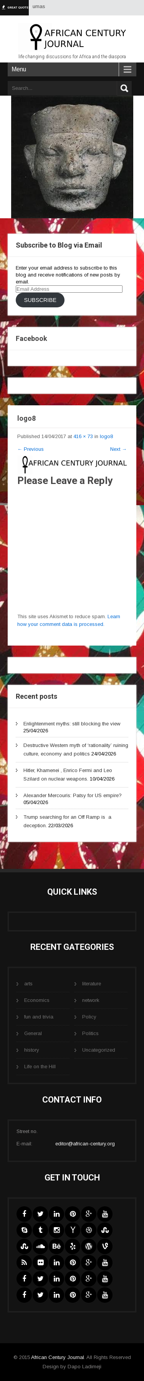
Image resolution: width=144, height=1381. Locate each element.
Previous (30, 449)
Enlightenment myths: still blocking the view (71, 724)
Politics (90, 1033)
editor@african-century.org (85, 1144)
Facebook (31, 338)
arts (28, 983)
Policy (89, 1017)
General (33, 1033)
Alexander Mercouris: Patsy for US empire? (72, 795)
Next (118, 449)
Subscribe (40, 300)
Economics (37, 1000)
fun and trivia (38, 1017)
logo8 (106, 436)
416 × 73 (83, 436)
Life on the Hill (40, 1066)
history (31, 1050)
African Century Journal (57, 1357)
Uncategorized (98, 1050)
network (90, 1000)
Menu (19, 69)
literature (91, 983)
